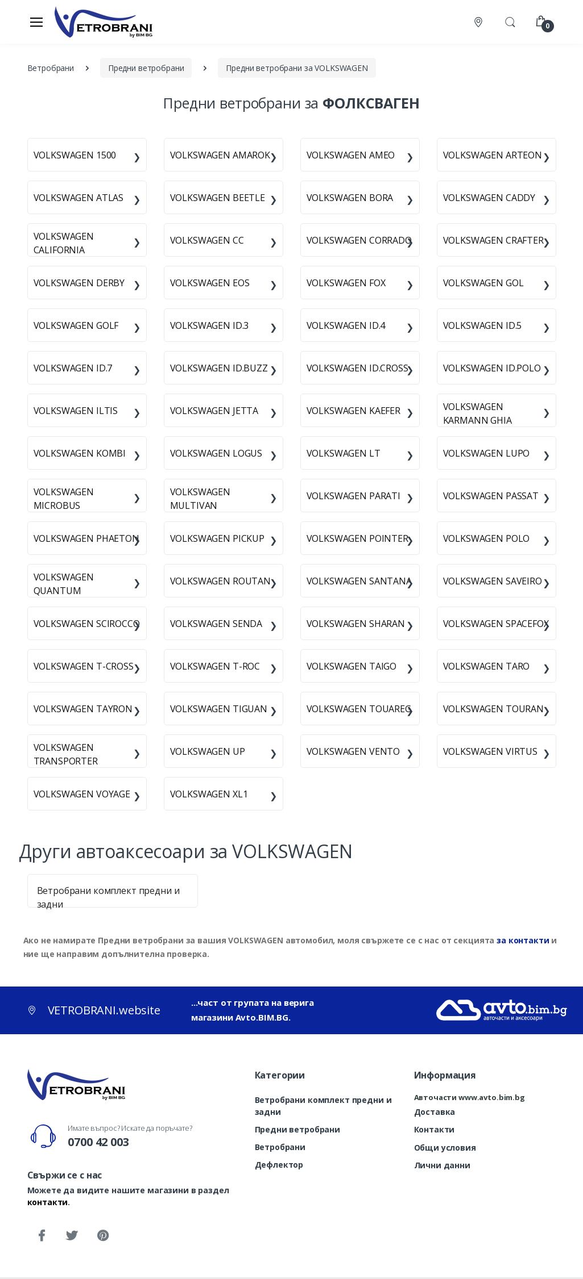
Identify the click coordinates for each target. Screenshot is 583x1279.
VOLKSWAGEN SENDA (216, 623)
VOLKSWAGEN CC (207, 240)
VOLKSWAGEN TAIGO (352, 666)
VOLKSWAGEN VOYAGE (82, 794)
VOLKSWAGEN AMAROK (220, 155)
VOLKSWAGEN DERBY (79, 283)
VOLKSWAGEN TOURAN (493, 709)
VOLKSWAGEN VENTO (353, 751)
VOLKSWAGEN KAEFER (354, 410)
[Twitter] (71, 1236)
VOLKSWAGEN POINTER (357, 538)
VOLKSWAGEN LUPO (486, 453)
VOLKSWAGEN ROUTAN (220, 581)
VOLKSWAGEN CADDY (489, 197)
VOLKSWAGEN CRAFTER (493, 240)
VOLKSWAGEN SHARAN (356, 623)
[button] (510, 21)
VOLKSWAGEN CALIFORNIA (64, 243)
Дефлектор (279, 1164)
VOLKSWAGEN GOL (483, 283)
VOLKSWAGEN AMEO (351, 155)
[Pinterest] (102, 1236)
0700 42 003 (98, 1142)
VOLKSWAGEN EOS (210, 283)
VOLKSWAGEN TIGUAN (219, 709)
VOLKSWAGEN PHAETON (86, 538)
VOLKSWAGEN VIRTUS (490, 751)
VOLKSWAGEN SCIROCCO (87, 623)
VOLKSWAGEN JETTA (214, 410)
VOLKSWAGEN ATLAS (79, 197)
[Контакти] (479, 21)
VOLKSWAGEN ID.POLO (492, 368)
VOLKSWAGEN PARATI (354, 496)
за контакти (523, 940)
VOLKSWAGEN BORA (350, 197)
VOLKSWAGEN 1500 (75, 155)
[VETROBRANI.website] (104, 21)
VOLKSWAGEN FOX (346, 283)
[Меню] (36, 21)
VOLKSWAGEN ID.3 (209, 325)
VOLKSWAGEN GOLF (76, 325)
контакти (47, 1202)
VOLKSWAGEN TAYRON (83, 709)
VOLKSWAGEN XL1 (209, 794)
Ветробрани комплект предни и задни (323, 1105)
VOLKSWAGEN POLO (486, 538)
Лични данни (442, 1165)
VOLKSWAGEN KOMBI (80, 453)
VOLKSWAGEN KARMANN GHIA (477, 413)
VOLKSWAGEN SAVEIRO (492, 581)
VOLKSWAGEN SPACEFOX (496, 623)
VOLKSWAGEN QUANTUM (64, 584)
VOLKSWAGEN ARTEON (493, 155)
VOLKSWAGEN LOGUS (216, 453)
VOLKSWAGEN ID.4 (346, 325)
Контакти (434, 1129)
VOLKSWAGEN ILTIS (76, 410)
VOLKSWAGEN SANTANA (359, 581)
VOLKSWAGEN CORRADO (359, 240)
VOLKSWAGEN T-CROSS (84, 666)
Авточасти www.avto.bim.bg (469, 1097)
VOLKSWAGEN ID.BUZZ (219, 368)
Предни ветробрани (298, 1129)
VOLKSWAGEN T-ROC (215, 666)
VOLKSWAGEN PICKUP (217, 538)
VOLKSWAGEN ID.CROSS (357, 368)
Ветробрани (280, 1147)
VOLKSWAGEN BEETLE (218, 197)
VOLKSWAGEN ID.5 (482, 325)
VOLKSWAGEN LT (344, 453)
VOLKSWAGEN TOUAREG (359, 709)
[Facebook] (41, 1236)
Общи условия (445, 1147)
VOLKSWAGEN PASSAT (491, 496)
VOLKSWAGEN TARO (486, 666)
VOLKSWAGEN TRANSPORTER (66, 754)
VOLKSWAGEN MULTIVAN (200, 499)
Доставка (435, 1111)
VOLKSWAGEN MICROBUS (64, 499)
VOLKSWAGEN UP (207, 751)
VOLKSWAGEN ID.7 (73, 368)
